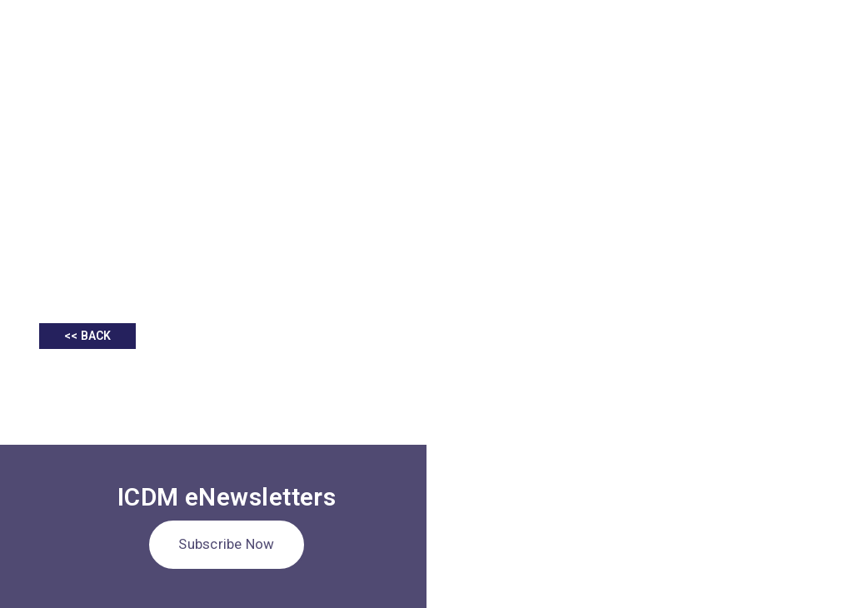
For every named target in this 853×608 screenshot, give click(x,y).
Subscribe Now (226, 544)
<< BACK (87, 335)
